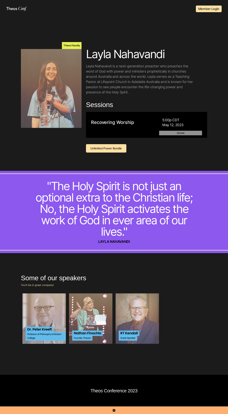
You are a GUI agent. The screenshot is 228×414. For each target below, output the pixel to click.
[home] (16, 9)
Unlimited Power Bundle (106, 148)
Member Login (208, 9)
